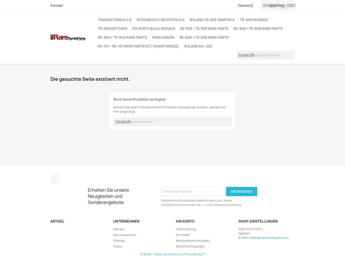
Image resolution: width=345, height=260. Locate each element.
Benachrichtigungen (190, 246)
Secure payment (124, 235)
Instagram (55, 178)
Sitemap (119, 240)
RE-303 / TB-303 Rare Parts (204, 28)
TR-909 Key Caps (112, 28)
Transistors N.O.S (115, 19)
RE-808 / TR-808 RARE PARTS (257, 28)
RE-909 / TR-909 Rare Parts (122, 37)
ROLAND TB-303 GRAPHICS (212, 19)
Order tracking (186, 229)
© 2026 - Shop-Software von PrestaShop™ (172, 254)
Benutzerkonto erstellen (193, 240)
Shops (117, 246)
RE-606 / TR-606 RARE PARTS (204, 37)
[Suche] (266, 55)
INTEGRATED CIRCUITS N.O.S (160, 19)
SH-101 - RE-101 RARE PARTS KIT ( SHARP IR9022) (138, 46)
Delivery (118, 229)
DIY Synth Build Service (153, 28)
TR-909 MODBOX (254, 19)
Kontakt (56, 5)
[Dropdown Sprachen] (247, 6)
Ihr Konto (185, 221)
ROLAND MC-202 (198, 46)
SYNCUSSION (163, 37)
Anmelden (183, 235)
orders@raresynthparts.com (269, 238)
